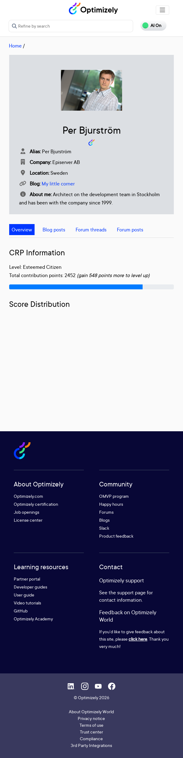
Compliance (91, 738)
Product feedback (116, 536)
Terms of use (91, 725)
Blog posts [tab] (54, 229)
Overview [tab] (22, 229)
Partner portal (27, 579)
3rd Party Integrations (91, 745)
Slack (104, 528)
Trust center (91, 732)
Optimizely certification (36, 504)
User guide (24, 595)
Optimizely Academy (33, 619)
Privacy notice (91, 718)
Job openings (26, 512)
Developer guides (30, 587)
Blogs (104, 520)
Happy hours (111, 504)
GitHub (21, 611)
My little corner (58, 183)
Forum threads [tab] (91, 229)
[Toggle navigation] (162, 10)
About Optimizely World (91, 711)
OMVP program (114, 496)
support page (131, 592)
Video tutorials (27, 603)
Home (15, 45)
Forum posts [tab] (130, 229)
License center (28, 520)
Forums (106, 512)
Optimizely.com (28, 496)
